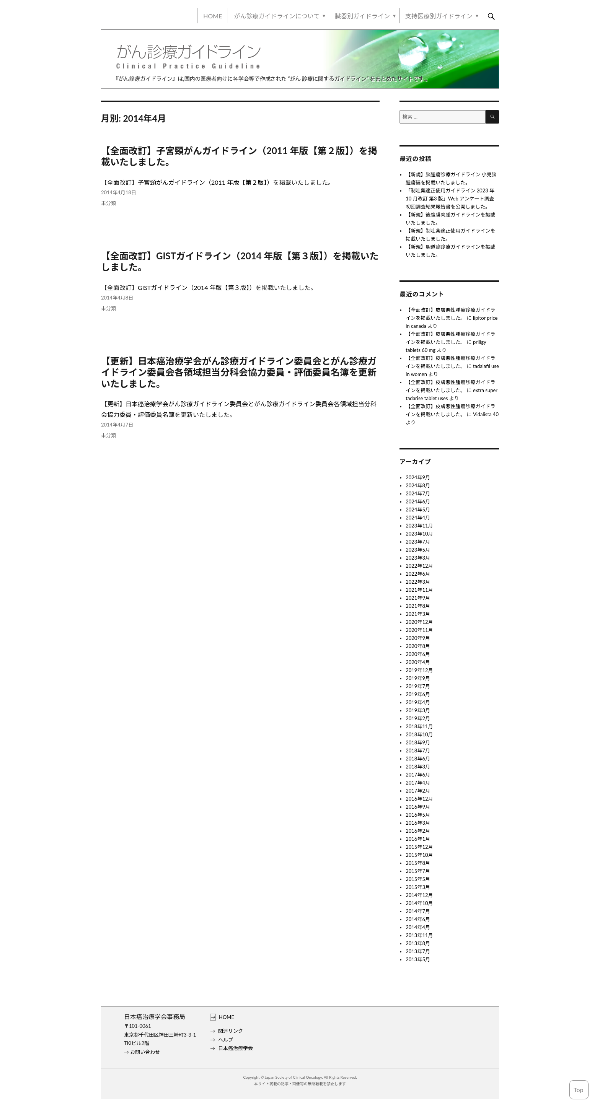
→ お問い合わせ (142, 1052)
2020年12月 (419, 622)
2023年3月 (418, 558)
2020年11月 (419, 630)
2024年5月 (418, 509)
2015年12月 (419, 847)
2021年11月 (419, 590)
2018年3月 (418, 767)
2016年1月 (418, 839)
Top (579, 1089)
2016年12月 (419, 799)
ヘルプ (225, 1040)
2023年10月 (419, 534)
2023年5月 (418, 550)
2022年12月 (419, 566)
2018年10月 (419, 734)
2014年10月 (419, 903)
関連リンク (230, 1031)
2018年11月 (419, 726)
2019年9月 (418, 678)
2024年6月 (418, 501)
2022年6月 (418, 574)
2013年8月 (418, 943)
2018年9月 (418, 742)
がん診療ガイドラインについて (277, 16)
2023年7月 (418, 542)
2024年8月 (418, 485)
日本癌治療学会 (235, 1048)
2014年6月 (418, 919)
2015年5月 (418, 879)
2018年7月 (418, 750)
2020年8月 (418, 646)
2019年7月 (418, 686)
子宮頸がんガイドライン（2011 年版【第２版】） (205, 182)
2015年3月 (418, 887)
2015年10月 (419, 855)
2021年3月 (418, 614)
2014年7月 (418, 911)
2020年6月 (418, 654)
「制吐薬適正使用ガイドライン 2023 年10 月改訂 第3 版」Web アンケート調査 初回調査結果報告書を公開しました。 (450, 198)
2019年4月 (418, 702)
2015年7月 (418, 871)
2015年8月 (418, 863)
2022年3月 (418, 582)
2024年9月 (418, 477)
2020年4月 (418, 662)
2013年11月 (419, 935)
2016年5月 (418, 815)
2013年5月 (418, 959)
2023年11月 (419, 526)
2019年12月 (419, 670)
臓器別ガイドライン (362, 16)
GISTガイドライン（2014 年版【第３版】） (197, 287)
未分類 (108, 203)
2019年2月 (418, 718)
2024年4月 (418, 517)
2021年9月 (418, 598)
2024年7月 (418, 493)
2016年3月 (418, 823)
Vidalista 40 (486, 414)
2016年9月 (418, 807)
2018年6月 (418, 758)
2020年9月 (418, 638)
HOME (212, 16)
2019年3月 (418, 710)
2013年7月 (418, 951)
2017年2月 (418, 791)
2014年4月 (418, 927)
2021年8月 (418, 606)
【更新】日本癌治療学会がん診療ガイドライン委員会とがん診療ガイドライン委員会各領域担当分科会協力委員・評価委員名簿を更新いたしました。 (239, 372)
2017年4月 (418, 783)
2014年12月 (419, 895)
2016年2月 (418, 831)
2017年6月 (418, 775)
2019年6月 (418, 694)
